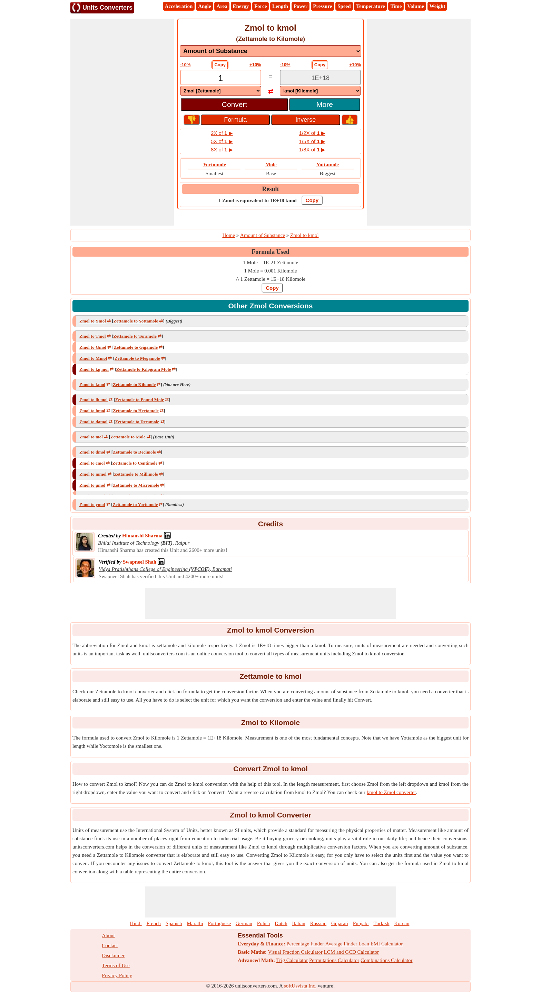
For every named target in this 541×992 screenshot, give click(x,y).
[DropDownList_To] (320, 91)
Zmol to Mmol (93, 358)
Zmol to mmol (93, 474)
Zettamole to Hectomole (136, 410)
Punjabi (361, 923)
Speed (344, 6)
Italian (298, 923)
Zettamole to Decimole (134, 452)
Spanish (174, 923)
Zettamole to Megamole (137, 358)
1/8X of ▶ (312, 149)
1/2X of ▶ (312, 133)
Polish (263, 923)
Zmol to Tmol (92, 336)
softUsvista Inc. (300, 986)
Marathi (195, 923)
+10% (255, 64)
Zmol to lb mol (93, 399)
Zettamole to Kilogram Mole (143, 369)
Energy (241, 6)
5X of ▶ (222, 141)
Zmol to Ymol (92, 321)
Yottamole (327, 164)
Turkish (381, 923)
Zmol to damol (93, 421)
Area (221, 6)
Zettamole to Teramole (135, 336)
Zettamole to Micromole (136, 485)
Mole (270, 164)
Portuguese (219, 923)
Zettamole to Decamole (137, 421)
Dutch (281, 923)
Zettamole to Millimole (136, 474)
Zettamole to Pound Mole (139, 399)
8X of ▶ (222, 149)
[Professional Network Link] (142, 535)
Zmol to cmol (92, 463)
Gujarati (339, 923)
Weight (437, 6)
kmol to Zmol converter (391, 792)
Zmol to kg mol (94, 369)
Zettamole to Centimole (135, 463)
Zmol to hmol (92, 410)
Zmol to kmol (92, 384)
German (244, 923)
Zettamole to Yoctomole (135, 504)
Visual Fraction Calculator (295, 952)
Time (396, 6)
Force (260, 6)
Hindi (136, 923)
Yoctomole (214, 164)
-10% (185, 64)
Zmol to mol (91, 436)
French (153, 923)
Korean (401, 923)
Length (280, 6)
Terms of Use (116, 965)
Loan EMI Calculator (380, 943)
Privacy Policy (117, 975)
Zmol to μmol (92, 485)
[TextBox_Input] (221, 78)
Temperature (370, 6)
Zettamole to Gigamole (136, 347)
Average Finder (341, 943)
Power (301, 6)
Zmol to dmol (92, 452)
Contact (110, 945)
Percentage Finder (305, 943)
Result (270, 189)
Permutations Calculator (334, 960)
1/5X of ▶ (312, 141)
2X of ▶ (222, 133)
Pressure (322, 6)
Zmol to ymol (92, 504)
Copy (220, 64)
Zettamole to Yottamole (136, 321)
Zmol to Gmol (92, 347)
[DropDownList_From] (220, 91)
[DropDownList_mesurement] (270, 51)
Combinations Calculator (386, 960)
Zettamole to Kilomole (134, 384)
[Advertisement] (122, 122)
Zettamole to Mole (128, 436)
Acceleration (179, 6)
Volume (415, 6)
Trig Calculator (292, 960)
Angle (204, 6)
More (324, 104)
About (108, 935)
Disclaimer (113, 955)
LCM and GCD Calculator (351, 952)
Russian (318, 923)
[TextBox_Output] (320, 78)
